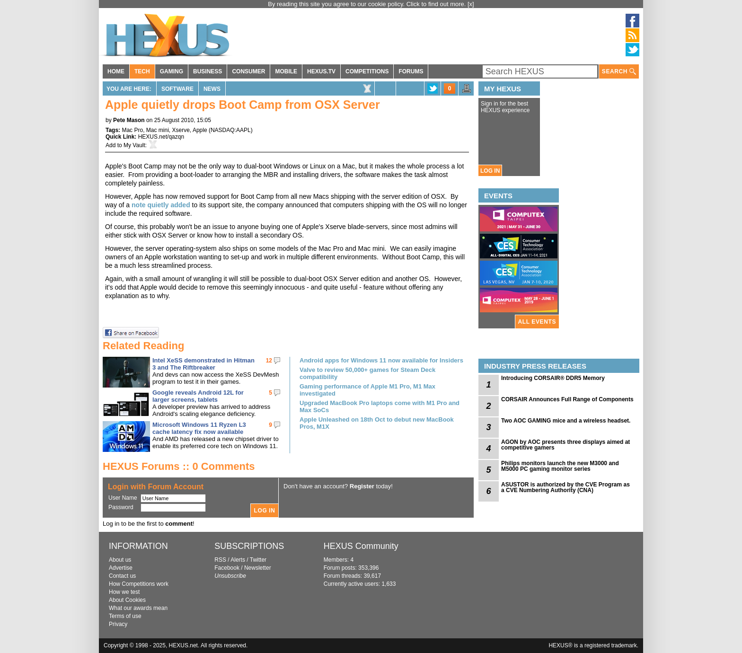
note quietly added (161, 205)
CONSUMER (248, 71)
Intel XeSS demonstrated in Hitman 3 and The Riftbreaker (203, 364)
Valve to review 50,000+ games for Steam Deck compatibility (367, 373)
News (212, 89)
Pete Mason (129, 120)
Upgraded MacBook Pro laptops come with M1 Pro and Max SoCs (379, 406)
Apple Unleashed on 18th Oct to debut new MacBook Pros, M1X (377, 423)
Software (177, 89)
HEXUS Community (361, 546)
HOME (115, 71)
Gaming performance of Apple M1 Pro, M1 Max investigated (367, 390)
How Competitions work (138, 584)
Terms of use (125, 616)
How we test (124, 592)
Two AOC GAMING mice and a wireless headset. (565, 421)
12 (269, 360)
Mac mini (157, 130)
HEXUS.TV (321, 71)
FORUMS (410, 71)
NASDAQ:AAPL (231, 130)
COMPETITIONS (367, 71)
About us (120, 559)
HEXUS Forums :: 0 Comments (179, 466)
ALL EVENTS (537, 321)
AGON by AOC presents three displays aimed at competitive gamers (565, 444)
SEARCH (619, 71)
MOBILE (286, 71)
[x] (471, 4)
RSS (220, 559)
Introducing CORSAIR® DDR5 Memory (553, 378)
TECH (142, 71)
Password (120, 507)
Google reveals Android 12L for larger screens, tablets (198, 396)
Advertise (120, 568)
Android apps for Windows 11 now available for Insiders (381, 360)
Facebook (226, 568)
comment (179, 523)
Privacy (118, 624)
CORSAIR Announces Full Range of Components (567, 399)
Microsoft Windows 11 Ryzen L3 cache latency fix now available (199, 428)
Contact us (122, 576)
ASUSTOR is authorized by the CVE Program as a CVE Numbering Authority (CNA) (565, 487)
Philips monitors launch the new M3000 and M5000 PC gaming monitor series (560, 466)
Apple (200, 130)
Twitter (258, 559)
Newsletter (257, 568)
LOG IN (490, 171)
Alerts (237, 559)
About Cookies (127, 600)
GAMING (171, 71)
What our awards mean (138, 608)
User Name (122, 497)
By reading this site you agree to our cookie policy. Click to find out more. (368, 4)
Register (362, 486)
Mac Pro (132, 130)
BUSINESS (207, 71)
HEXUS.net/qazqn (161, 136)
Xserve (181, 130)
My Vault (134, 145)
